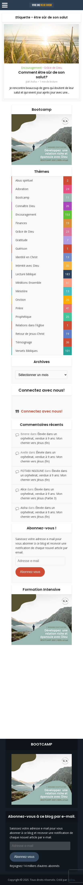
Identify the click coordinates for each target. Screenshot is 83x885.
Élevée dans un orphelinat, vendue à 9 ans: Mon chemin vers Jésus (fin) (41, 438)
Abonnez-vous (30, 572)
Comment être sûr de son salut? (41, 74)
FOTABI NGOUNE (32, 471)
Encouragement (31, 67)
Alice (23, 489)
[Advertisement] (41, 691)
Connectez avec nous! (41, 390)
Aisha (34, 81)
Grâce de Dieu (53, 67)
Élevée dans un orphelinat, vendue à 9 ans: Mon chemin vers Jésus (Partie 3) (41, 493)
